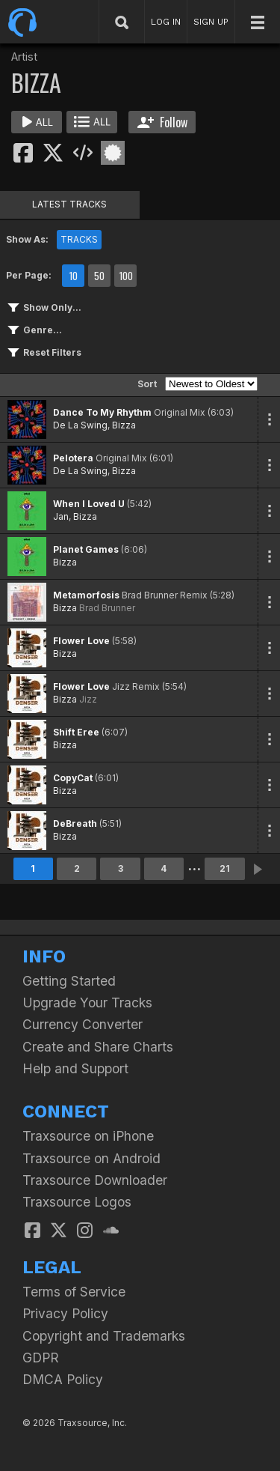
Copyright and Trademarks (103, 1336)
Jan (61, 516)
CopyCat (73, 777)
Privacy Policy (65, 1313)
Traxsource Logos (76, 1202)
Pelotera (73, 458)
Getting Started (69, 981)
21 (225, 868)
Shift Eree (76, 732)
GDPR (40, 1357)
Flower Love (81, 640)
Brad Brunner (107, 607)
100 (126, 275)
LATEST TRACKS (69, 204)
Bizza (124, 425)
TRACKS (79, 239)
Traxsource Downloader (94, 1180)
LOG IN (166, 21)
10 (73, 275)
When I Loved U (89, 503)
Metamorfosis (86, 595)
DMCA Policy (62, 1379)
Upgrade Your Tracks (87, 1002)
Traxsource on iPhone (88, 1136)
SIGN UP (210, 21)
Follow (162, 122)
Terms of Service (73, 1291)
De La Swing (80, 425)
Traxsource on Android (91, 1158)
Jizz (88, 699)
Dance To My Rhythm (102, 412)
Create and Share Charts (97, 1047)
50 (99, 275)
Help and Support (75, 1068)
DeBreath (75, 823)
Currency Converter (82, 1024)
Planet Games (86, 549)
